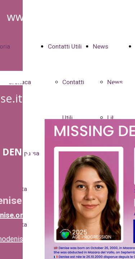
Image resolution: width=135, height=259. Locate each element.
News (100, 46)
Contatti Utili (65, 46)
